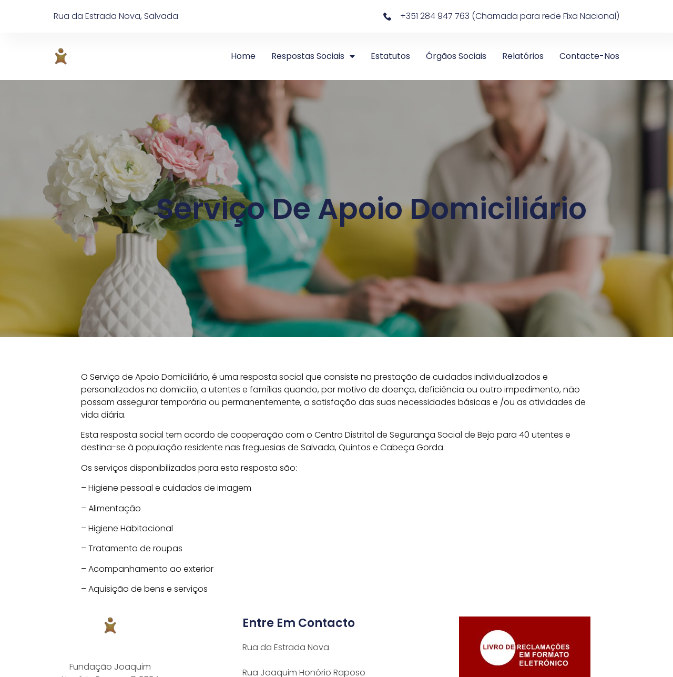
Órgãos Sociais (456, 56)
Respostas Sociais (313, 56)
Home (243, 56)
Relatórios (523, 56)
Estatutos (390, 56)
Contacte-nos (589, 56)
